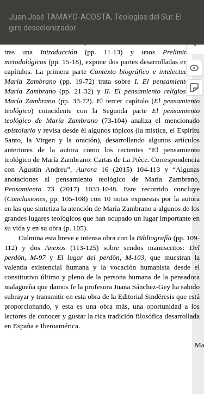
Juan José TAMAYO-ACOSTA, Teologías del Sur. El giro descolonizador (95, 22)
